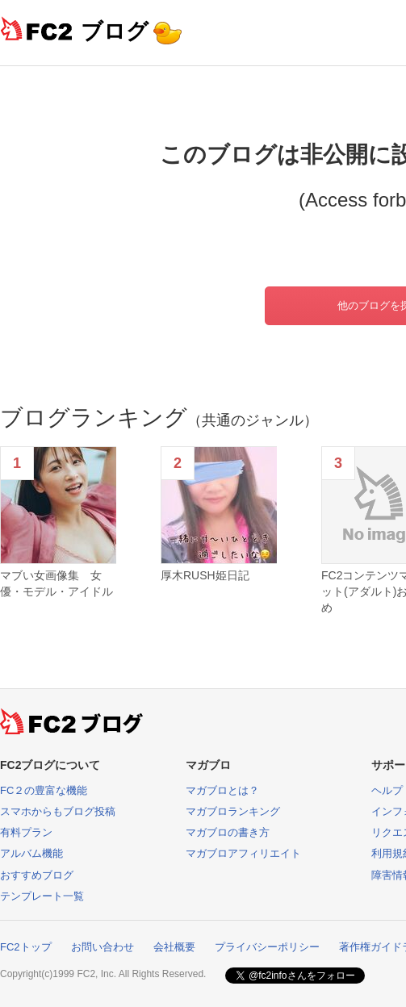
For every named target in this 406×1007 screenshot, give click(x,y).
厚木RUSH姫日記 (205, 575)
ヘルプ (387, 790)
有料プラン (26, 832)
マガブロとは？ (222, 790)
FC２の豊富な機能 (43, 790)
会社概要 (174, 947)
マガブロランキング (233, 811)
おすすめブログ (36, 875)
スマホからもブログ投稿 (57, 811)
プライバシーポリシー (267, 947)
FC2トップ (26, 947)
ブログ (115, 31)
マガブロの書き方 (228, 832)
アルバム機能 (31, 853)
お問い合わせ (102, 947)
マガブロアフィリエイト (243, 853)
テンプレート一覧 (42, 896)
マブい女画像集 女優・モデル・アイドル (56, 583)
